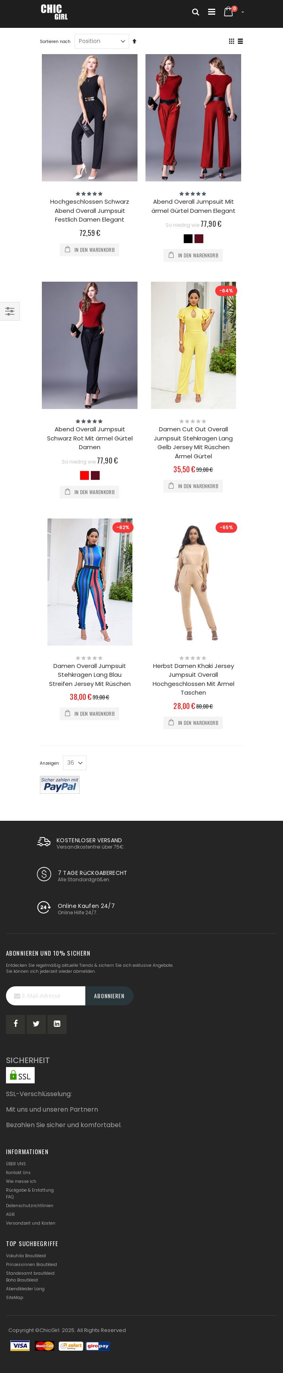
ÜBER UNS (16, 1164)
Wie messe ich (21, 1181)
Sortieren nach (55, 42)
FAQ (10, 1197)
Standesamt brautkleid (30, 1273)
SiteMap (14, 1298)
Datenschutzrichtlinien (29, 1206)
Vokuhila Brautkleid (26, 1256)
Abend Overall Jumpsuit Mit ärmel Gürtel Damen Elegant (193, 206)
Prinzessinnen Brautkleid (31, 1265)
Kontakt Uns (18, 1173)
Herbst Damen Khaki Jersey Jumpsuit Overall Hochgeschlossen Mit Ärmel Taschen (193, 679)
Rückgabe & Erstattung (30, 1190)
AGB (10, 1214)
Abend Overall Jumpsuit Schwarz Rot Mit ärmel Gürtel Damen (90, 438)
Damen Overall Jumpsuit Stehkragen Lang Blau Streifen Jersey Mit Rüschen (90, 675)
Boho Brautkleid (22, 1280)
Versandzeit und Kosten (30, 1223)
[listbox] (193, 239)
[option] (188, 238)
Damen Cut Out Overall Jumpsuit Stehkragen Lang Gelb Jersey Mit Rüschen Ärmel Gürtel (193, 442)
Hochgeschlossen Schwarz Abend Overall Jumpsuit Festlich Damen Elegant (89, 210)
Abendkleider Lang (25, 1289)
